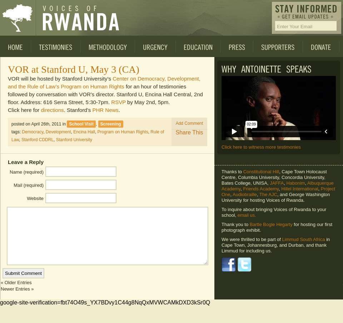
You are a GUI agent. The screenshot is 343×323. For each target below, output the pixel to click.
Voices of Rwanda (18, 18)
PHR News (106, 110)
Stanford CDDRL (37, 139)
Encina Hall (84, 131)
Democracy (32, 131)
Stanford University (74, 139)
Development (58, 131)
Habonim (295, 183)
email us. (247, 215)
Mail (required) (29, 185)
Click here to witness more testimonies (261, 147)
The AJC (268, 194)
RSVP (118, 102)
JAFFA (277, 183)
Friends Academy (260, 188)
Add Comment (189, 123)
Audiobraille (245, 194)
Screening (110, 124)
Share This (189, 132)
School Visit (81, 124)
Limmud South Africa (303, 239)
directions (52, 110)
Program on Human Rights (123, 131)
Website (35, 198)
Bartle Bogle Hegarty (271, 224)
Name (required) (27, 172)
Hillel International (299, 188)
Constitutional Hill (261, 171)
